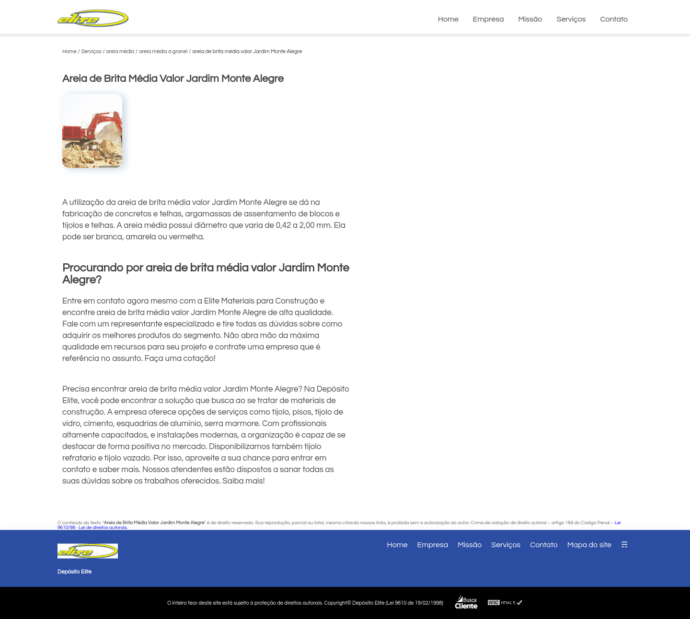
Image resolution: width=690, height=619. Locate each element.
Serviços (571, 19)
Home (448, 19)
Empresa (488, 19)
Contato (614, 19)
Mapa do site (589, 545)
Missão (530, 19)
